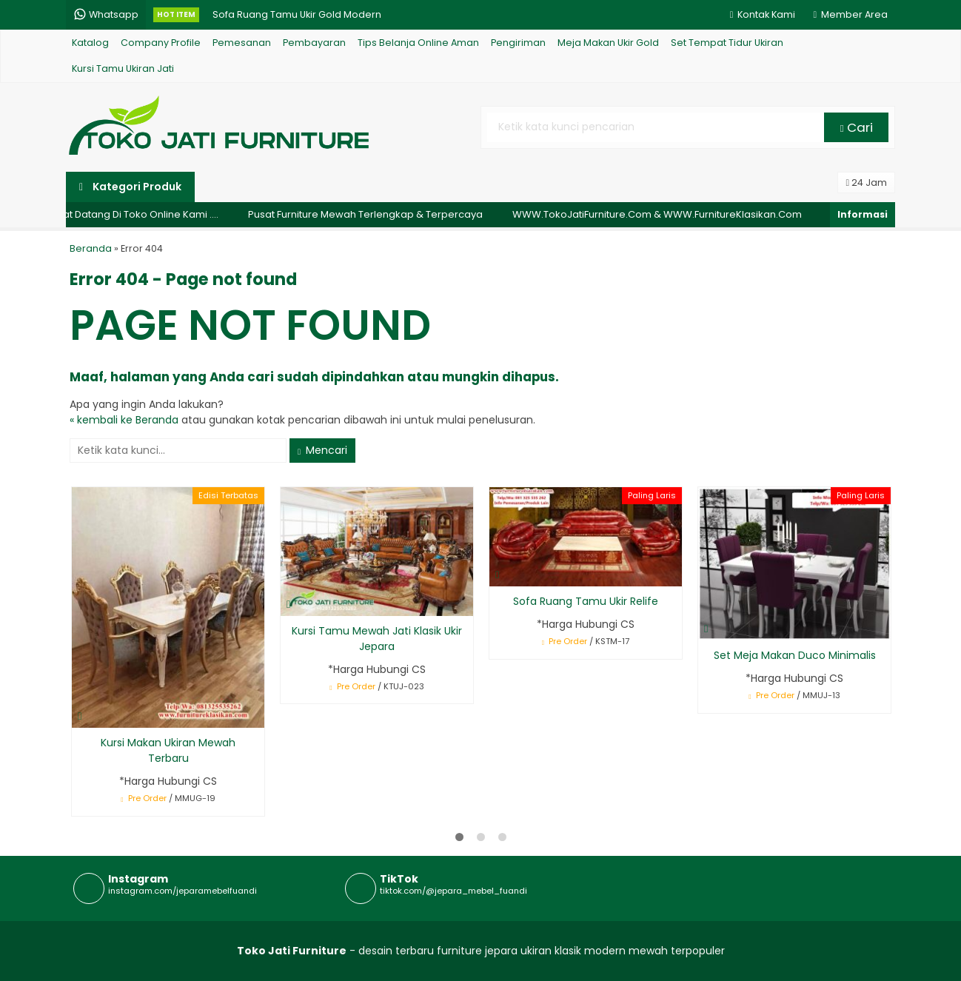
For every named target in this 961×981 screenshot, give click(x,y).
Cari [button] (856, 127)
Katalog (90, 42)
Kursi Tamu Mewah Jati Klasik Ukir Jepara (377, 638)
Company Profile (161, 42)
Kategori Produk (130, 186)
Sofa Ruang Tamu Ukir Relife (585, 601)
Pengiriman (518, 42)
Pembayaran (314, 42)
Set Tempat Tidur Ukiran (727, 42)
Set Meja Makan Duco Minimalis (795, 655)
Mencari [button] (322, 450)
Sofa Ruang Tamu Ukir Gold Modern (296, 14)
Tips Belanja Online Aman (418, 42)
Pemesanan (241, 42)
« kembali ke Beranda (124, 419)
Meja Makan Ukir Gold (608, 42)
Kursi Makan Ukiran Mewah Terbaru (168, 750)
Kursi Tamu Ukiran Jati (123, 68)
